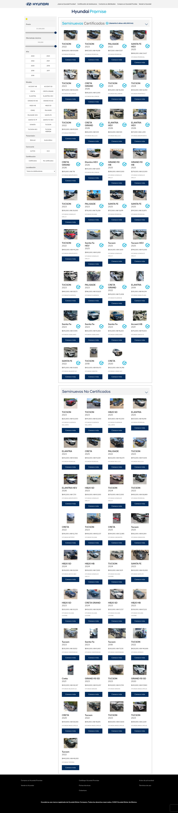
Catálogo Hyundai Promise (89, 780)
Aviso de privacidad (146, 780)
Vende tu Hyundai (145, 4)
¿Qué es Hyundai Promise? (67, 4)
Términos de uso (145, 785)
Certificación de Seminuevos (87, 4)
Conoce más (70, 60)
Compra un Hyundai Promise (127, 4)
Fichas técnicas (84, 785)
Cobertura (83, 790)
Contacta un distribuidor (107, 4)
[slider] (55, 33)
